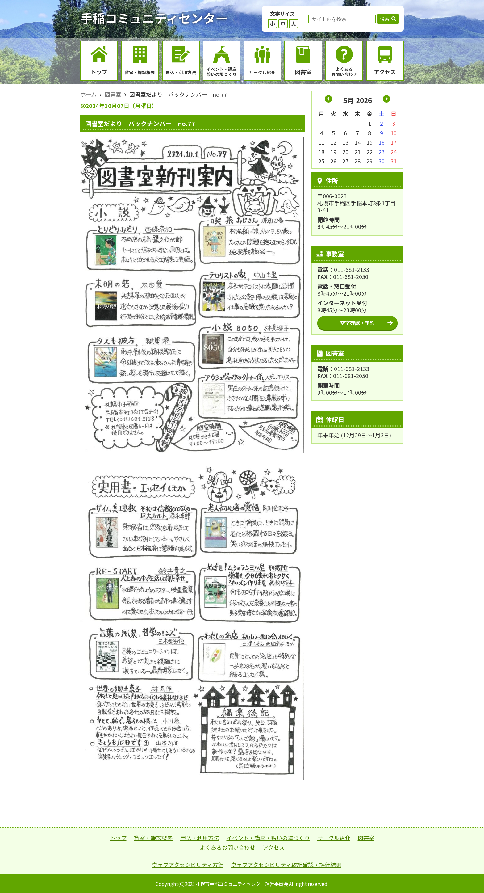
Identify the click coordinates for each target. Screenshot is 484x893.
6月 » (386, 99)
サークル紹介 (333, 838)
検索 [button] (385, 18)
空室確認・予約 (357, 322)
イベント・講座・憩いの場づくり (268, 838)
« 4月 (328, 99)
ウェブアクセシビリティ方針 (187, 865)
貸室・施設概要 (153, 838)
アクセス (274, 847)
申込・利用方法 (199, 838)
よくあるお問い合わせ (227, 847)
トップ (118, 838)
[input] (342, 19)
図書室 (366, 838)
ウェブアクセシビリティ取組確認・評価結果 (286, 865)
